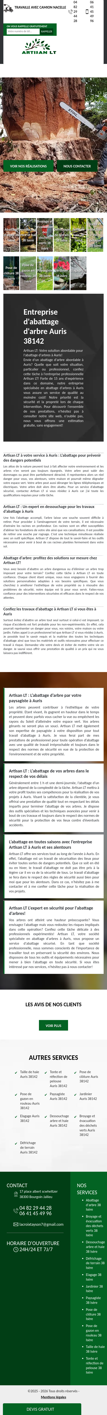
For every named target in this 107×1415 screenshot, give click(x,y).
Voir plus (53, 1026)
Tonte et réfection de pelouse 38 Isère (94, 1365)
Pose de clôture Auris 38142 (88, 1076)
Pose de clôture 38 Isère (93, 1314)
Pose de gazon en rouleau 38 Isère (94, 1333)
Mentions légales (53, 1397)
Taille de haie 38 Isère (95, 1349)
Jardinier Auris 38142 (88, 1096)
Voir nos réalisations (28, 166)
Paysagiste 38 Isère (93, 1300)
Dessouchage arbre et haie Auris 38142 (59, 1121)
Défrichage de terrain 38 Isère (95, 1263)
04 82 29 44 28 (72, 11)
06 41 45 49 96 (89, 11)
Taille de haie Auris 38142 (29, 1074)
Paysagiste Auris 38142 (58, 1096)
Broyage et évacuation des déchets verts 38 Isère (94, 1225)
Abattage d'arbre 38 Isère (93, 1205)
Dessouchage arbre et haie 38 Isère (95, 1247)
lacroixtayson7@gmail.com (41, 1224)
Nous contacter (77, 166)
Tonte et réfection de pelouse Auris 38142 (58, 1079)
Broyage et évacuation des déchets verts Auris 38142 (88, 1125)
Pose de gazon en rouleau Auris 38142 (30, 1101)
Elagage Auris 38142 (29, 1118)
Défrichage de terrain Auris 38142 (28, 1147)
